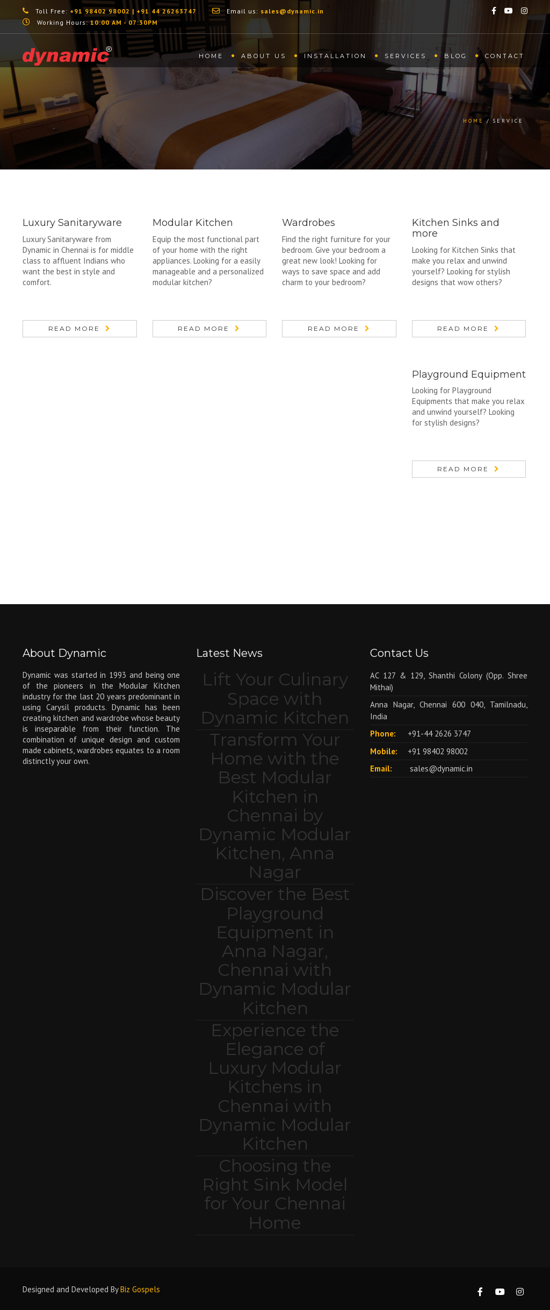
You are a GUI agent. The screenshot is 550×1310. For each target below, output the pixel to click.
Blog (455, 56)
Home (211, 56)
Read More (74, 328)
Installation (335, 56)
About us (263, 56)
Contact (505, 56)
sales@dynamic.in (440, 768)
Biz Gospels (140, 1289)
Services (405, 56)
